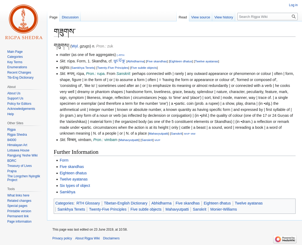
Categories (64, 203)
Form (64, 160)
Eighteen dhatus (181, 61)
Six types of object (75, 185)
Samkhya (67, 192)
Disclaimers (111, 238)
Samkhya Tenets (82, 67)
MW (193, 133)
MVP (187, 133)
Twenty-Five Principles (112, 67)
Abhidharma (135, 61)
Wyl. (75, 46)
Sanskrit (176, 133)
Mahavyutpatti (158, 133)
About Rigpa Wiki (87, 238)
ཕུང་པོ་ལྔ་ (119, 61)
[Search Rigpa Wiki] (267, 16)
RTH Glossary (88, 203)
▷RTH (120, 55)
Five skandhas (157, 61)
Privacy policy (62, 238)
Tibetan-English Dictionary (126, 203)
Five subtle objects (144, 67)
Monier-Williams (223, 209)
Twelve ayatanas (206, 61)
